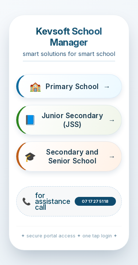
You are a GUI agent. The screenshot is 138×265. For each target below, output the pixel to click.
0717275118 (95, 201)
